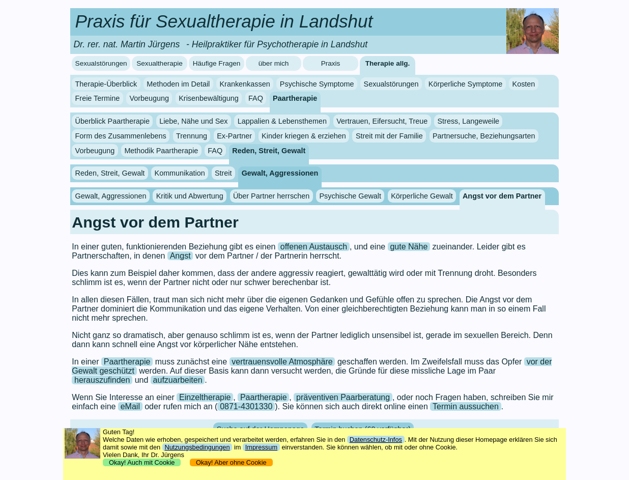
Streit (223, 173)
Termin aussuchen (466, 406)
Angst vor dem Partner (502, 196)
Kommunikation (180, 173)
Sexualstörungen (101, 63)
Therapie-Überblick (106, 84)
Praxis (330, 63)
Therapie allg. (387, 63)
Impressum (261, 447)
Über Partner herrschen (271, 196)
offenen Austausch (313, 246)
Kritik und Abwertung (189, 196)
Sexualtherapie (159, 63)
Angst (180, 255)
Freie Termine (97, 98)
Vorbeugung (149, 98)
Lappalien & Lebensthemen (282, 121)
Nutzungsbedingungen (197, 447)
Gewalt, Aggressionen (280, 173)
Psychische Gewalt (350, 196)
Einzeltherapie (205, 397)
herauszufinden (102, 380)
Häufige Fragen (217, 63)
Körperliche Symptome (465, 84)
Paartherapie (295, 98)
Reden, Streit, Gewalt (268, 151)
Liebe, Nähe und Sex (193, 121)
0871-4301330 (246, 406)
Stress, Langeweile (469, 121)
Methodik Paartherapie (161, 151)
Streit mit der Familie (389, 136)
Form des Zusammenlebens (120, 136)
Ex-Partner (234, 136)
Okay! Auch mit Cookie (142, 462)
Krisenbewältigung (209, 98)
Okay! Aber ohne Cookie (231, 462)
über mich (274, 63)
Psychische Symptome (317, 84)
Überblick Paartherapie (112, 121)
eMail (130, 406)
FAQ (255, 98)
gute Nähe (408, 246)
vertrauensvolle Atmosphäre (282, 361)
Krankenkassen (244, 84)
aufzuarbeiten (178, 380)
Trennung (191, 136)
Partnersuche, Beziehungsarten (484, 136)
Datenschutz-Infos (376, 439)
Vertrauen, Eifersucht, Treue (381, 121)
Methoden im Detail (178, 84)
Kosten (523, 84)
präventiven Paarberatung (343, 397)
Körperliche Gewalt (422, 196)
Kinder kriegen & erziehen (304, 136)
